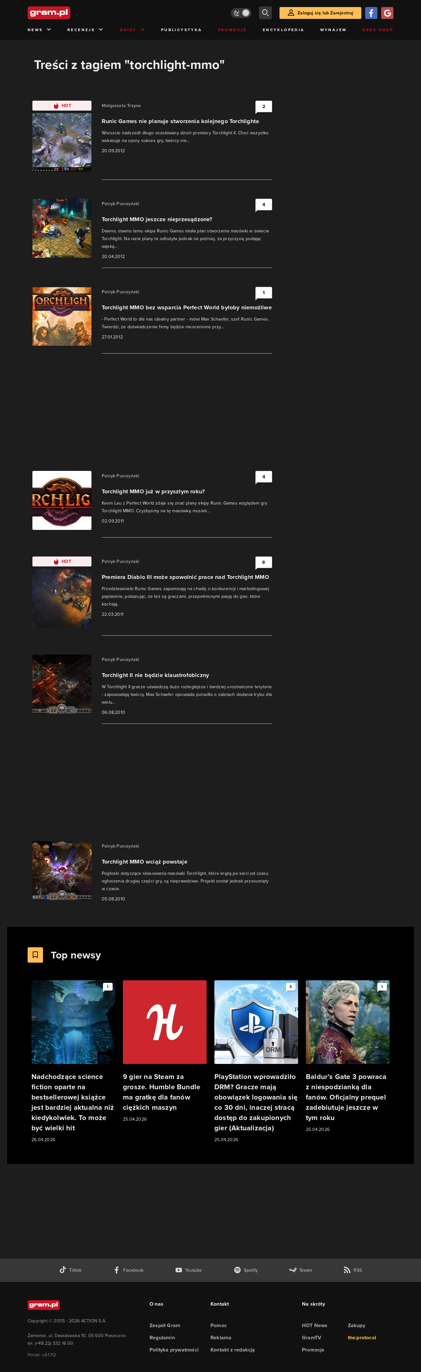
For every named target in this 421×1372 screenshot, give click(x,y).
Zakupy (356, 1325)
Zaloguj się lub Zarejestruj (325, 13)
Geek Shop (377, 30)
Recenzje (85, 30)
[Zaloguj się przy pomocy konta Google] (387, 13)
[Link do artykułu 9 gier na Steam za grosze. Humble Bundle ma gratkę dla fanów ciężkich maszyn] (164, 1051)
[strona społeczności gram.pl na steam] (300, 1270)
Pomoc (218, 1325)
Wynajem (333, 30)
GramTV (311, 1337)
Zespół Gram (165, 1325)
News (40, 30)
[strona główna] (65, 12)
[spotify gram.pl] (246, 1270)
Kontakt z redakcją (232, 1349)
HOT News (315, 1325)
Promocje (232, 30)
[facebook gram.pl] (128, 1270)
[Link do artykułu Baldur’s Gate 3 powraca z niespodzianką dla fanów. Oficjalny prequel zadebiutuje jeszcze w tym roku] (347, 1056)
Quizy (132, 30)
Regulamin (162, 1337)
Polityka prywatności (174, 1349)
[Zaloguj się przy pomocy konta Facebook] (371, 13)
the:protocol (362, 1337)
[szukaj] (265, 12)
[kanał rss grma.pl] (352, 1270)
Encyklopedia (284, 30)
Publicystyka (181, 30)
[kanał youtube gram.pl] (188, 1270)
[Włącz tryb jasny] (241, 13)
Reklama (220, 1337)
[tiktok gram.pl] (70, 1270)
